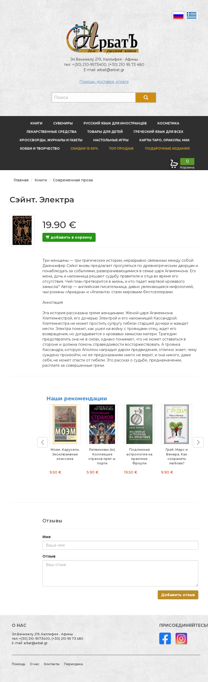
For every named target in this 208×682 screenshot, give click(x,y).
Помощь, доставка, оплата (104, 81)
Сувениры (63, 123)
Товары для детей (105, 132)
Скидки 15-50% (84, 148)
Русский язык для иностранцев (115, 123)
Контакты (51, 664)
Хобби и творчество (40, 148)
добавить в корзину (69, 237)
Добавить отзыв (178, 594)
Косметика (168, 123)
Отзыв (49, 556)
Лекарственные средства (51, 132)
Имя (46, 536)
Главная (21, 180)
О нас (34, 664)
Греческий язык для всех (158, 132)
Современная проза (73, 180)
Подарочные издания (167, 148)
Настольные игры (111, 140)
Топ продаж (121, 148)
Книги (36, 123)
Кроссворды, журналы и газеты (51, 140)
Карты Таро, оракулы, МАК (164, 140)
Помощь (18, 664)
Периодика (73, 664)
